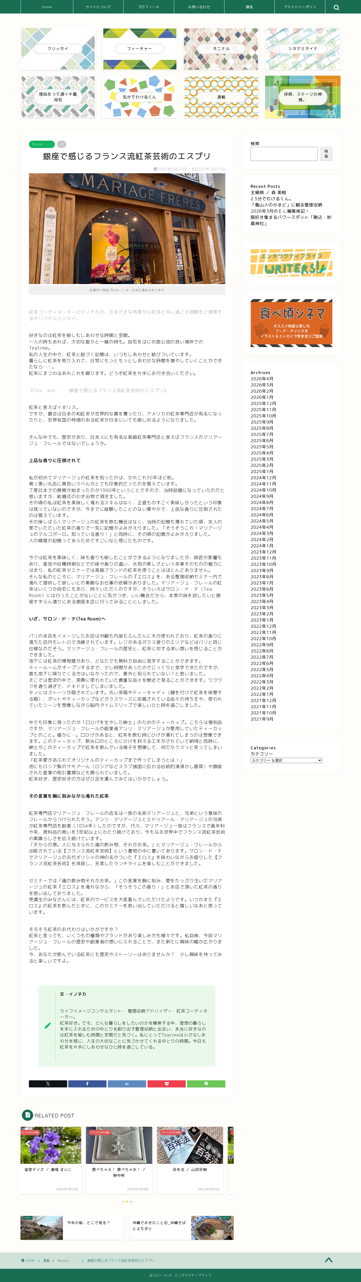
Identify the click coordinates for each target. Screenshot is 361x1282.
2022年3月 (262, 682)
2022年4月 (262, 676)
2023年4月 (262, 601)
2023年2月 (262, 614)
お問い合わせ (199, 7)
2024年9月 (262, 496)
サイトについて (98, 7)
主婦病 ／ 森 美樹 (268, 192)
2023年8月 (262, 577)
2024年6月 (262, 515)
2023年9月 (262, 570)
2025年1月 (262, 471)
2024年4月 (262, 527)
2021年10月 (263, 713)
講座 (249, 7)
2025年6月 (262, 441)
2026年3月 (262, 385)
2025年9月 (262, 422)
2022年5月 (262, 670)
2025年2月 (262, 465)
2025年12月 (263, 403)
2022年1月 (262, 694)
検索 (255, 144)
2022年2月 (262, 688)
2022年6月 (262, 663)
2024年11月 (263, 484)
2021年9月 (262, 719)
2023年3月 (262, 608)
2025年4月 (262, 453)
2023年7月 (262, 583)
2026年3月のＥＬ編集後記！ (280, 211)
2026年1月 (262, 397)
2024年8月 (262, 502)
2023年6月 (262, 589)
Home (47, 7)
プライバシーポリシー (299, 9)
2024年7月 (262, 509)
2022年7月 (262, 657)
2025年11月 (263, 410)
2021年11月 (263, 707)
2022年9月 (262, 645)
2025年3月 (262, 459)
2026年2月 (262, 391)
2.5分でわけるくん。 (272, 199)
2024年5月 (262, 521)
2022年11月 (263, 632)
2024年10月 (263, 490)
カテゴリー (262, 754)
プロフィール (149, 7)
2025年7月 (262, 434)
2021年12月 (263, 700)
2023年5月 (262, 595)
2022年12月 (263, 626)
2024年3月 (262, 533)
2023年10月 (263, 564)
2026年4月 (262, 379)
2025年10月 (263, 416)
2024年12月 (263, 478)
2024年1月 (262, 546)
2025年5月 (262, 447)
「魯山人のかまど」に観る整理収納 (287, 205)
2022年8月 (262, 651)
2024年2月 (262, 540)
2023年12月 (263, 552)
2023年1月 (262, 620)
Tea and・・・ (42, 144)
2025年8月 (262, 428)
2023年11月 (263, 558)
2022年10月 (263, 639)
